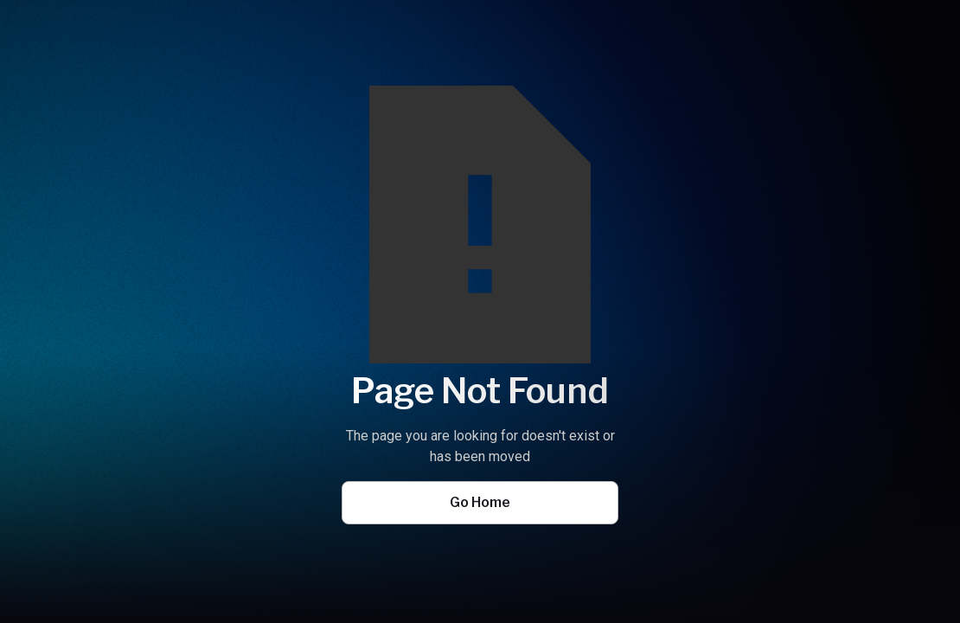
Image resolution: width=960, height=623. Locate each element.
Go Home (480, 502)
